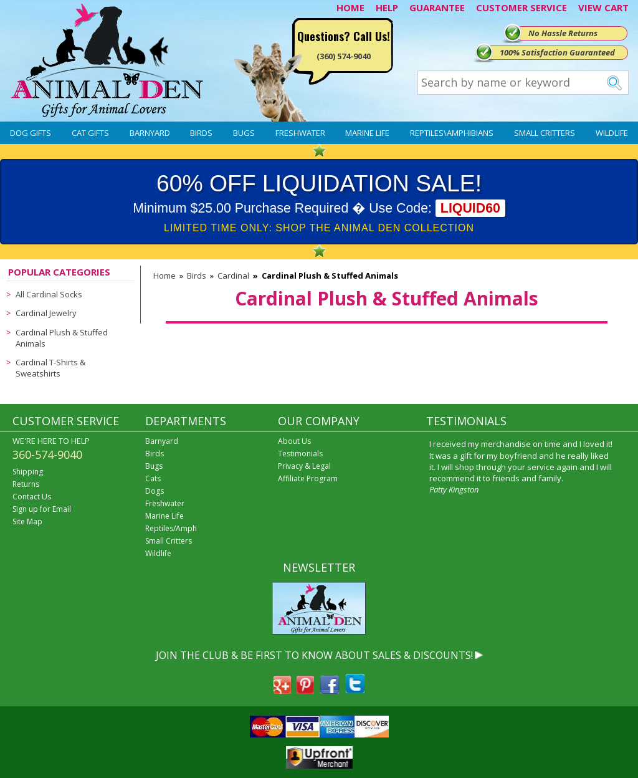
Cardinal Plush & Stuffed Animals (62, 338)
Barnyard (150, 132)
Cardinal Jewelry (46, 313)
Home (164, 275)
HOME (350, 7)
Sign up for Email (41, 509)
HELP (387, 7)
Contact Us (31, 496)
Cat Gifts (90, 132)
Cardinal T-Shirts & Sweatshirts (50, 368)
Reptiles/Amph (171, 528)
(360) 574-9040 (344, 56)
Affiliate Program (308, 478)
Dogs (154, 491)
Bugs (244, 132)
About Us (294, 441)
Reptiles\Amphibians (451, 132)
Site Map (27, 521)
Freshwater (300, 132)
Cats (153, 478)
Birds (201, 132)
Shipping (27, 471)
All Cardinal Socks (49, 294)
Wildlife (612, 132)
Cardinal (233, 275)
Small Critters (544, 132)
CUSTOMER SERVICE (521, 7)
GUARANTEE (437, 7)
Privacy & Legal (304, 466)
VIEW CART (603, 7)
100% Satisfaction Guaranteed (557, 52)
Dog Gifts (30, 132)
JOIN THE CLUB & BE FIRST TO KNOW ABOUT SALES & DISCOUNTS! (314, 655)
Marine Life (367, 132)
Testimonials (300, 453)
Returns (25, 484)
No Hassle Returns (563, 33)
